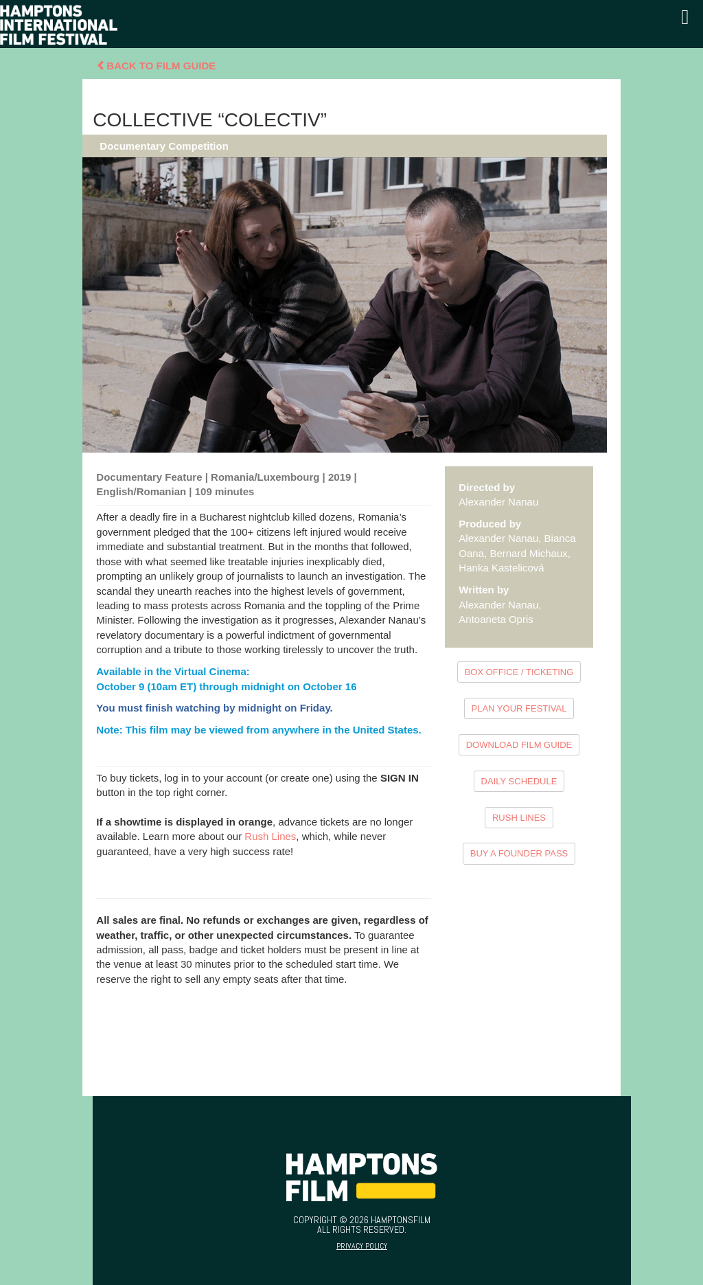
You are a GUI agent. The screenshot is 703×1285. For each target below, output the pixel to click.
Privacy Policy (361, 1245)
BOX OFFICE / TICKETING (519, 672)
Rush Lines (270, 836)
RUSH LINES (519, 817)
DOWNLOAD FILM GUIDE (519, 745)
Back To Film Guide (156, 65)
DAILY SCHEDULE (519, 781)
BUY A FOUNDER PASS (519, 853)
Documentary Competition (164, 146)
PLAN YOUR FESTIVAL (519, 708)
